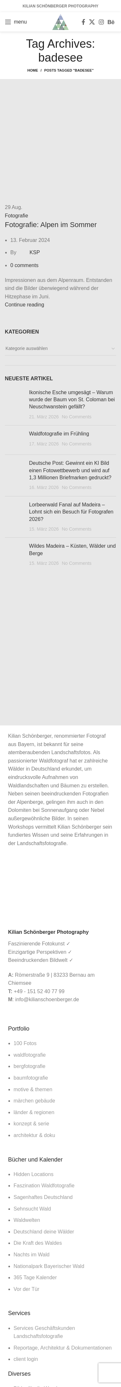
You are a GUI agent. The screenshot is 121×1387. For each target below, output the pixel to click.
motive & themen (33, 1089)
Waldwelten (27, 1220)
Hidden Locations (34, 1174)
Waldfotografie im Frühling (59, 433)
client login (26, 1359)
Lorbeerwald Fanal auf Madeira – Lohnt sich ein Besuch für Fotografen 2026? (71, 512)
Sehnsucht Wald (32, 1209)
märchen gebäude (34, 1100)
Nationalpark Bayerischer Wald (49, 1266)
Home (32, 70)
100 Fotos (25, 1043)
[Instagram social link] (101, 22)
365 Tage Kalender (35, 1277)
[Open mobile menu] (16, 21)
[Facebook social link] (83, 22)
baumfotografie (31, 1078)
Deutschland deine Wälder (44, 1231)
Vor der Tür (26, 1289)
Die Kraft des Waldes (38, 1243)
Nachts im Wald (31, 1254)
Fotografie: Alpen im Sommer (51, 225)
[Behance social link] (111, 22)
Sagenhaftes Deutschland (43, 1197)
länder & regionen (34, 1112)
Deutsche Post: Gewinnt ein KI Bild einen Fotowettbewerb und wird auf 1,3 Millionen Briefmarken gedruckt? (70, 470)
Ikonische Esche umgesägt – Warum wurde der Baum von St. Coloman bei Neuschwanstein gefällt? (72, 400)
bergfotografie (29, 1066)
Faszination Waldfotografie (44, 1185)
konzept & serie (31, 1123)
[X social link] (92, 22)
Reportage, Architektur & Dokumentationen (63, 1348)
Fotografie (16, 215)
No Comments (76, 416)
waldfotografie (30, 1055)
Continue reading (24, 304)
